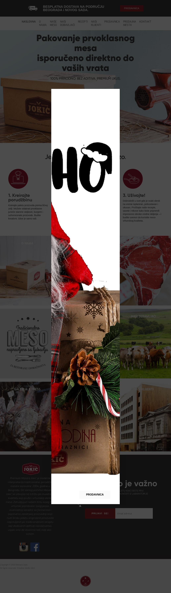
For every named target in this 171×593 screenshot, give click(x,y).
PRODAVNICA (95, 494)
